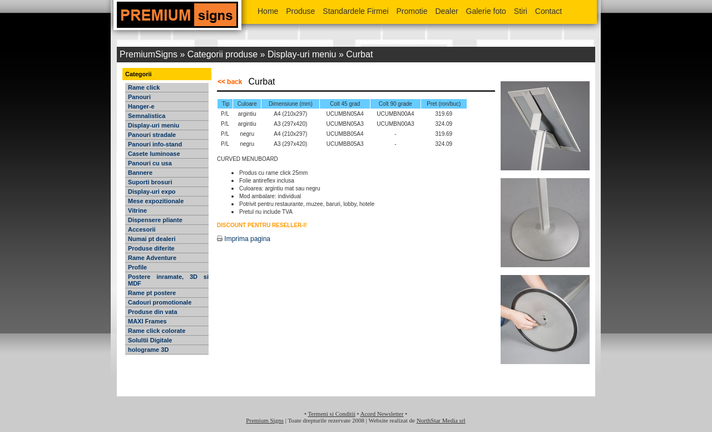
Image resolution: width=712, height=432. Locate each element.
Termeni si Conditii (331, 413)
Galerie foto (486, 11)
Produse (301, 11)
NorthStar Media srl (441, 420)
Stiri (520, 11)
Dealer (446, 11)
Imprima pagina (243, 239)
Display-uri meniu (302, 54)
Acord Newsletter (382, 413)
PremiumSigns (148, 54)
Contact (548, 11)
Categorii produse (222, 54)
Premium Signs (265, 420)
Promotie (411, 11)
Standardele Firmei (355, 11)
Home (268, 11)
